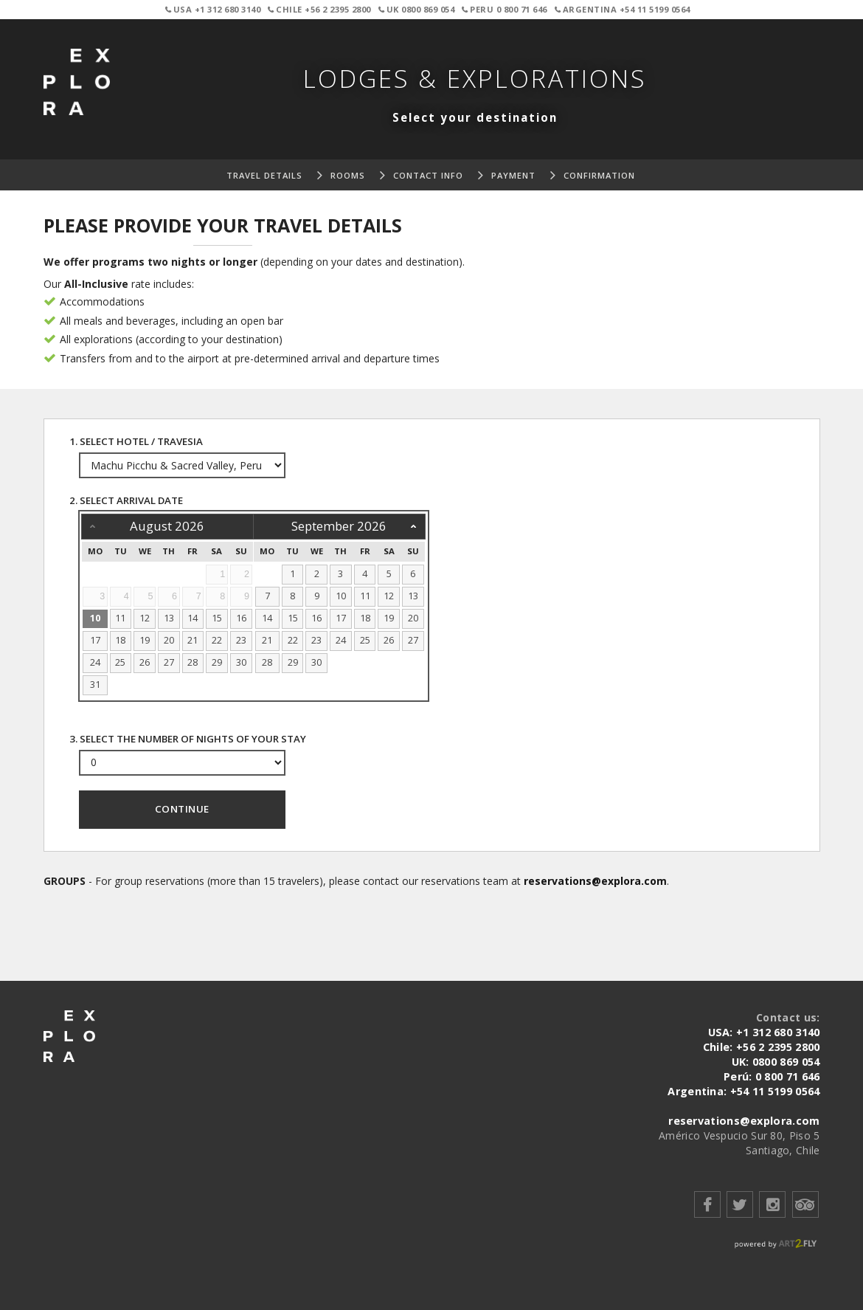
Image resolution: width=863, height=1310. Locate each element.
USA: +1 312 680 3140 (764, 1032)
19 (144, 640)
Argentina (623, 9)
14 (192, 618)
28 (192, 662)
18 (120, 640)
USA (214, 9)
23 (241, 640)
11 (120, 618)
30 (241, 662)
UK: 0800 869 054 (776, 1062)
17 (95, 640)
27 (169, 662)
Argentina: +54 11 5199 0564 (743, 1091)
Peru (505, 9)
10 (95, 618)
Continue (182, 809)
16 (241, 618)
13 (169, 618)
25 (120, 662)
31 (95, 684)
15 (217, 618)
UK (418, 9)
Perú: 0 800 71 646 (771, 1076)
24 (95, 662)
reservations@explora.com (595, 881)
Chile (320, 9)
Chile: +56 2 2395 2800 (761, 1047)
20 (169, 640)
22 (217, 640)
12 (144, 618)
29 (217, 662)
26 (144, 662)
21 (192, 640)
